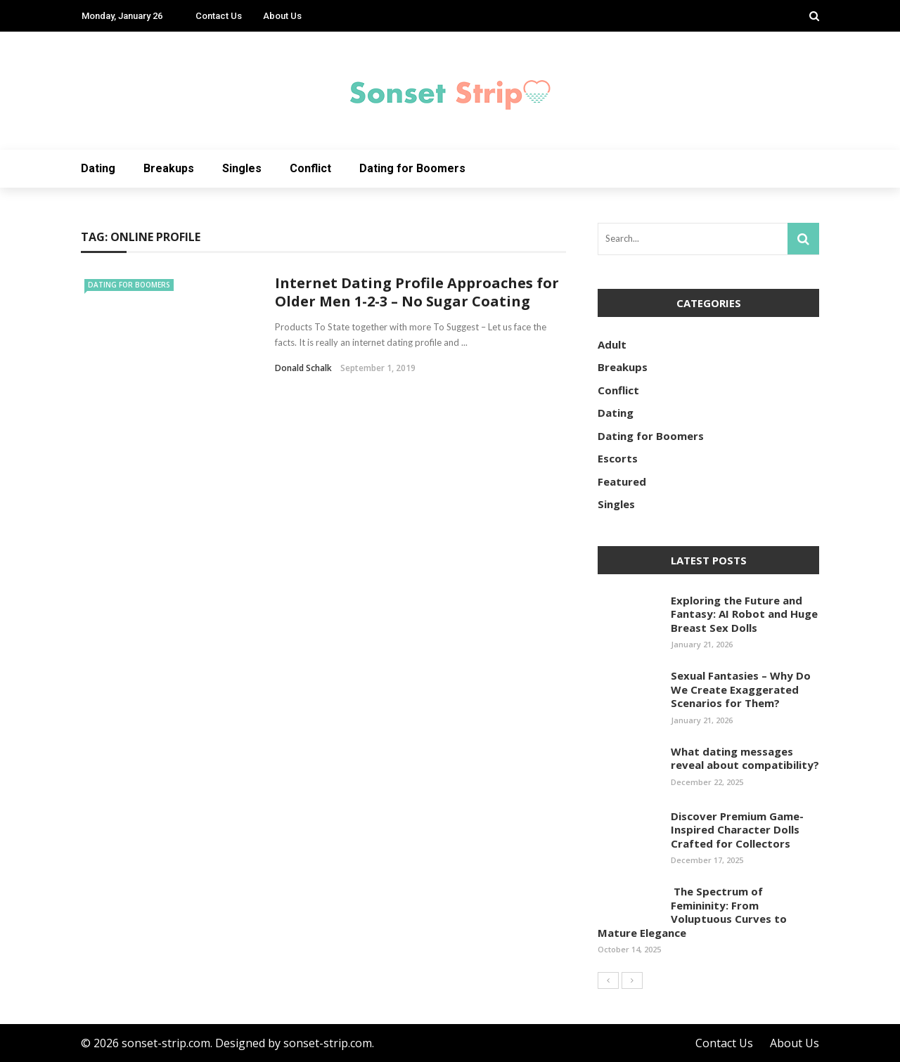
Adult (612, 344)
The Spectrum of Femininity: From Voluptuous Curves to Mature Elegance (692, 912)
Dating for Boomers (412, 168)
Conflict (310, 168)
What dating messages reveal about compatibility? (745, 758)
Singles (242, 168)
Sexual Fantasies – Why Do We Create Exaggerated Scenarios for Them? (741, 689)
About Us (282, 16)
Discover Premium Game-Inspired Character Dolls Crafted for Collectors (737, 829)
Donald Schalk (303, 368)
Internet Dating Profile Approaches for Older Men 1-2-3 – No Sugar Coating (417, 292)
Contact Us (218, 16)
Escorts (618, 458)
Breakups (168, 168)
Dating (98, 168)
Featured (622, 481)
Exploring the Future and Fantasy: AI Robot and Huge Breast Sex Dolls (744, 614)
